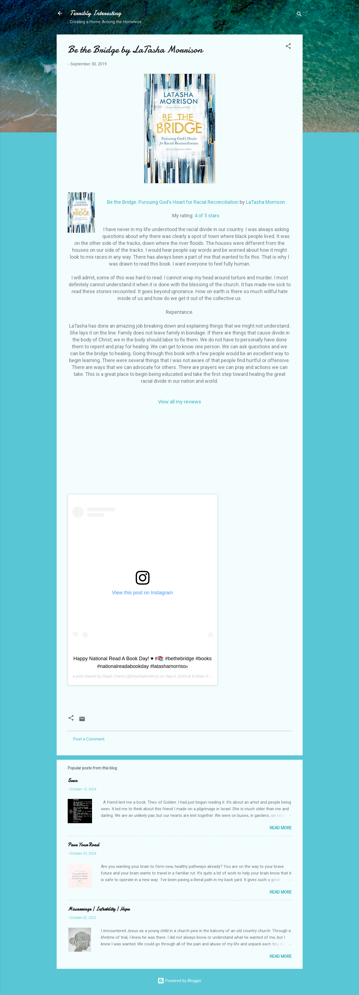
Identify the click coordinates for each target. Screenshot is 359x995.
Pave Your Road (83, 844)
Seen (72, 780)
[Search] (299, 15)
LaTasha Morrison (265, 202)
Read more (281, 827)
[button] (288, 47)
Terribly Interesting (95, 13)
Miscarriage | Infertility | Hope (99, 909)
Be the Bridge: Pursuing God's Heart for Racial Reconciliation (173, 202)
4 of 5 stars (207, 215)
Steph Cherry (113, 676)
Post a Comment (88, 739)
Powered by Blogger (179, 980)
